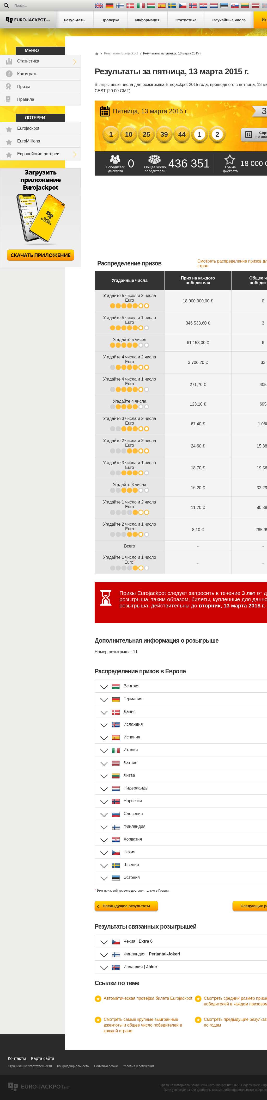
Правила (25, 99)
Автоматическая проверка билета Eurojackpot (148, 998)
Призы (23, 86)
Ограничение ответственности (30, 1066)
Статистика (28, 61)
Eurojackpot (28, 128)
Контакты (17, 1058)
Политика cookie (106, 1066)
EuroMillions (28, 141)
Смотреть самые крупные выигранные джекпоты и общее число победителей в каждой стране (143, 1025)
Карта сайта (42, 1058)
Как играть (27, 74)
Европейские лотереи (38, 154)
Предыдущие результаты (126, 906)
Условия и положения (139, 1066)
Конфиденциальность (73, 1066)
